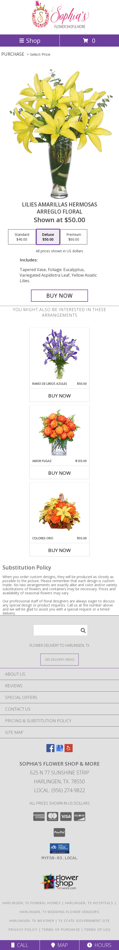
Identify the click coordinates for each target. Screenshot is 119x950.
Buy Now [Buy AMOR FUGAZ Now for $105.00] (59, 473)
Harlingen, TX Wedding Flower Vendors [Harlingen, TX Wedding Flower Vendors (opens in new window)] (59, 911)
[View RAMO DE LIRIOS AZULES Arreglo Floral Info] (60, 355)
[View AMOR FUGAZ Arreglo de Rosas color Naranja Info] (60, 432)
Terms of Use (97, 929)
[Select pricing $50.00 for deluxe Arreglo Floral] (48, 237)
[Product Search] (60, 630)
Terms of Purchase (61, 929)
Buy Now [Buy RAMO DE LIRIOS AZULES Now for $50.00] (59, 395)
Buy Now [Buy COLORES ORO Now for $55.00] (59, 550)
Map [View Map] (59, 945)
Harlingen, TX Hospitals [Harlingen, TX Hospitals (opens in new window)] (89, 903)
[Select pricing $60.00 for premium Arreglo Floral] (74, 237)
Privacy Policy (23, 929)
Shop (29, 40)
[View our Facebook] (50, 750)
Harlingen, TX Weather (31, 920)
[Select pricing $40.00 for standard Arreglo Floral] (22, 237)
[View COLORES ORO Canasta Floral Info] (60, 509)
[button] (59, 848)
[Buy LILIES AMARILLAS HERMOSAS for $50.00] (59, 296)
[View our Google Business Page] (59, 750)
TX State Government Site (84, 920)
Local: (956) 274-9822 (59, 790)
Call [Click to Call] (19, 945)
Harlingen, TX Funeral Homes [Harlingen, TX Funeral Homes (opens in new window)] (32, 903)
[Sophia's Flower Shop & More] (59, 27)
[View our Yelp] (69, 750)
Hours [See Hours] (99, 945)
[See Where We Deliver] (59, 659)
